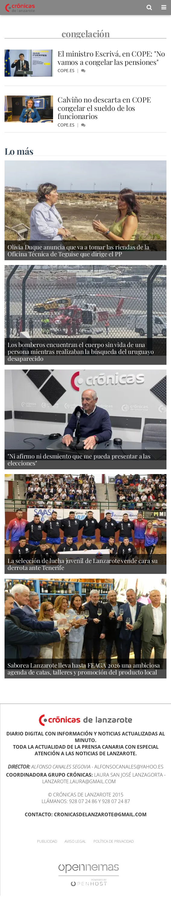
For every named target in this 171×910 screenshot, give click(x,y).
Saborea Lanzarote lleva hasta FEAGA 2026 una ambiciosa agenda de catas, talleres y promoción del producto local (84, 668)
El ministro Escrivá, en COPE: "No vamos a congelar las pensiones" (111, 58)
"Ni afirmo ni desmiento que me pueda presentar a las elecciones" (79, 459)
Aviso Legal (75, 841)
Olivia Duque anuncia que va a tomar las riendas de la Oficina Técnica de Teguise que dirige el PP (78, 250)
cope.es (67, 70)
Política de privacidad (113, 841)
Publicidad (47, 841)
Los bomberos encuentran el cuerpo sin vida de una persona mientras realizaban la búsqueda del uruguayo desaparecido (81, 351)
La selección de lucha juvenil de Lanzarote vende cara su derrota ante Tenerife (83, 563)
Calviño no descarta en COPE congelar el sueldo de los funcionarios (104, 108)
